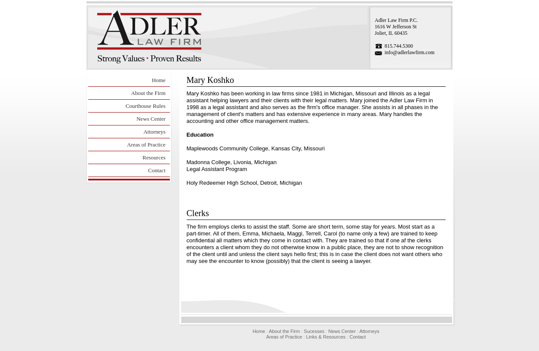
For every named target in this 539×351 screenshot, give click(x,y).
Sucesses (314, 331)
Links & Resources (326, 336)
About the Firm (148, 93)
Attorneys (154, 131)
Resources (153, 157)
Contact (156, 170)
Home (159, 80)
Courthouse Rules (146, 106)
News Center (151, 119)
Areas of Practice (146, 144)
